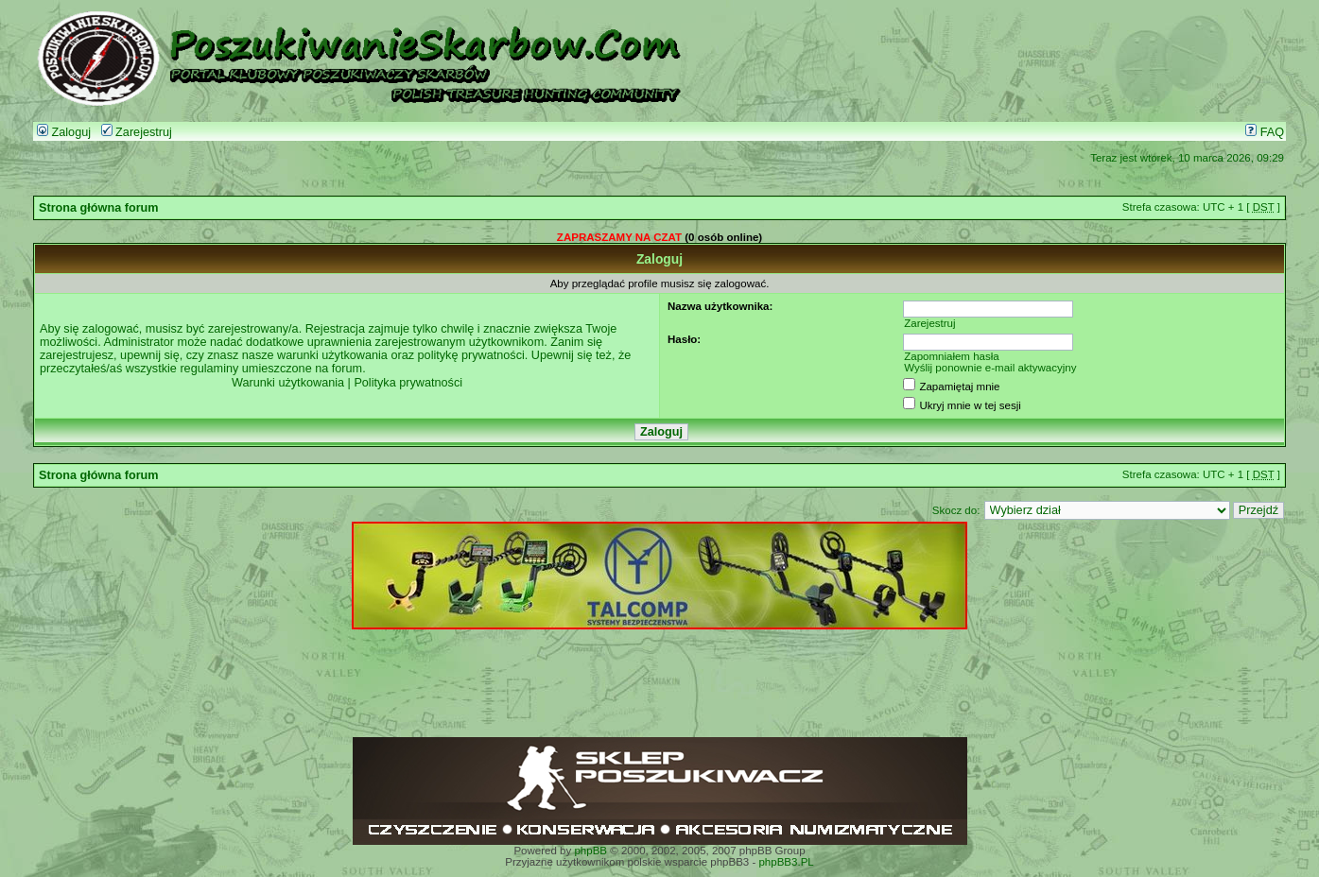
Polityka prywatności (408, 382)
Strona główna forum (99, 208)
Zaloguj (64, 132)
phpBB (590, 850)
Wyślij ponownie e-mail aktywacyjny (990, 367)
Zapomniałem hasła (951, 356)
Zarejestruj (136, 132)
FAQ (1264, 132)
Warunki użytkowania (288, 382)
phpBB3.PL (785, 862)
